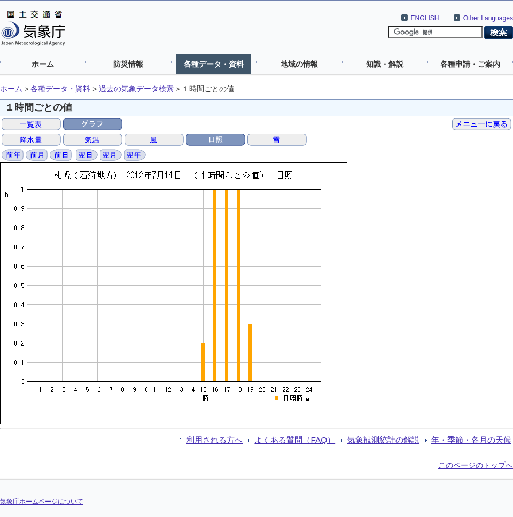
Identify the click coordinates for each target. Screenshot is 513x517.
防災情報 (128, 64)
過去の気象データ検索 (136, 89)
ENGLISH (425, 18)
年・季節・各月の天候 (471, 439)
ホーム (43, 64)
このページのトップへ (475, 465)
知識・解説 (384, 64)
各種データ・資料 (214, 64)
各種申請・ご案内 (470, 64)
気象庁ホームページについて (41, 501)
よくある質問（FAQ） (294, 439)
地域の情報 (299, 64)
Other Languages (488, 18)
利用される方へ (214, 439)
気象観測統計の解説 (383, 439)
